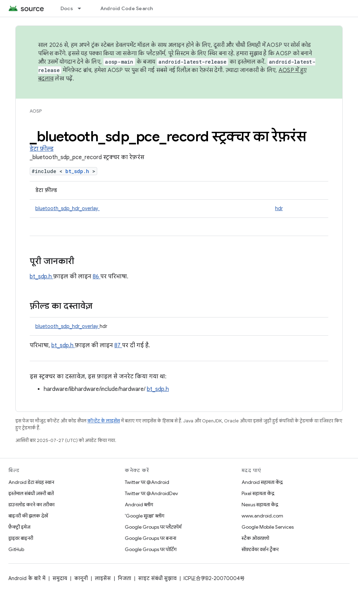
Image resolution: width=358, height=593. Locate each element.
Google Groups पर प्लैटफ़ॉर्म (153, 527)
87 (118, 345)
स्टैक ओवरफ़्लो (255, 538)
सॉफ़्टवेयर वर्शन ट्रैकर (260, 549)
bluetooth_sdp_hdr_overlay (67, 208)
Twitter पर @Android (147, 482)
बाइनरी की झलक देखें (28, 516)
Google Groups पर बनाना (150, 538)
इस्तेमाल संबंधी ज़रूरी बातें (31, 493)
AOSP (36, 111)
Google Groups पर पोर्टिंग (151, 549)
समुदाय (59, 578)
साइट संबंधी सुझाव (157, 578)
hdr (279, 208)
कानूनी (81, 578)
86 (96, 276)
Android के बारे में (26, 578)
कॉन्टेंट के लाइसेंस (103, 421)
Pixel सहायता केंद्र (258, 493)
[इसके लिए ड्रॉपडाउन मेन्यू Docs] (82, 8)
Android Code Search (126, 8)
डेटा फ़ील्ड (41, 148)
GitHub (16, 549)
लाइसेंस (103, 578)
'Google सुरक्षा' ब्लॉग (144, 516)
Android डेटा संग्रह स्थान (31, 482)
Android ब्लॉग (139, 504)
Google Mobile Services (268, 527)
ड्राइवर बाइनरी (20, 538)
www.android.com (262, 516)
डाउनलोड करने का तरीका (31, 504)
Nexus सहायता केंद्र (260, 504)
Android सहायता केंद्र (262, 482)
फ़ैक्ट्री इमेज (19, 527)
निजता (124, 578)
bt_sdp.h (78, 171)
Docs (66, 8)
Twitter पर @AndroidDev (151, 493)
